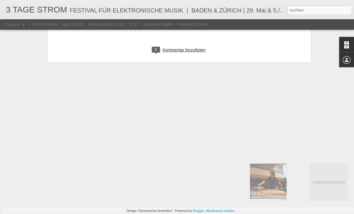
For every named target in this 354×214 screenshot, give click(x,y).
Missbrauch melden (220, 211)
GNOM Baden (45, 24)
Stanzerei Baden (158, 24)
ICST (134, 24)
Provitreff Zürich (193, 24)
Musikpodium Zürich (106, 24)
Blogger (198, 211)
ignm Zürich (73, 24)
